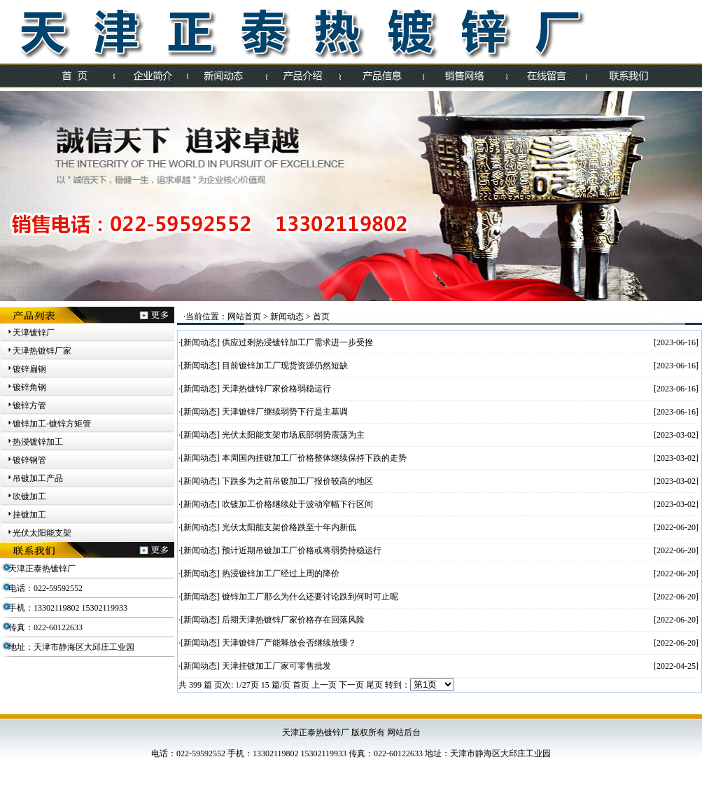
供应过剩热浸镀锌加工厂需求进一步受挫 (297, 342)
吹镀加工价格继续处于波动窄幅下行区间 (297, 504)
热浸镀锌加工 (38, 442)
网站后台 (404, 732)
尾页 (374, 685)
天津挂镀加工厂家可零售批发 (276, 666)
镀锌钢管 (29, 460)
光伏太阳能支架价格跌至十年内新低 (289, 527)
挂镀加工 (29, 515)
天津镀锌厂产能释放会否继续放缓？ (289, 643)
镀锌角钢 (29, 387)
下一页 (351, 685)
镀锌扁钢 (29, 369)
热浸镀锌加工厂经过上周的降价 (280, 573)
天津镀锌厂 (34, 333)
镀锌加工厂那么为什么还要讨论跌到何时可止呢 (310, 597)
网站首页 (244, 316)
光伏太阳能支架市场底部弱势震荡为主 (293, 435)
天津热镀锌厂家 (42, 351)
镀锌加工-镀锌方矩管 (52, 424)
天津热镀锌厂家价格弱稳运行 (276, 389)
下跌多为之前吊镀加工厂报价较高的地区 (297, 481)
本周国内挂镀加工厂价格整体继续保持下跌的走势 (314, 458)
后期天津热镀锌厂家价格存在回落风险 (293, 620)
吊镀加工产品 (38, 478)
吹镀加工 (29, 496)
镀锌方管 (29, 405)
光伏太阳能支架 (42, 533)
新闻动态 (287, 316)
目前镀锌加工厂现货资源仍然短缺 (285, 365)
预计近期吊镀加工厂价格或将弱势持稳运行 (301, 550)
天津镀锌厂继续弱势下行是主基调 (285, 412)
